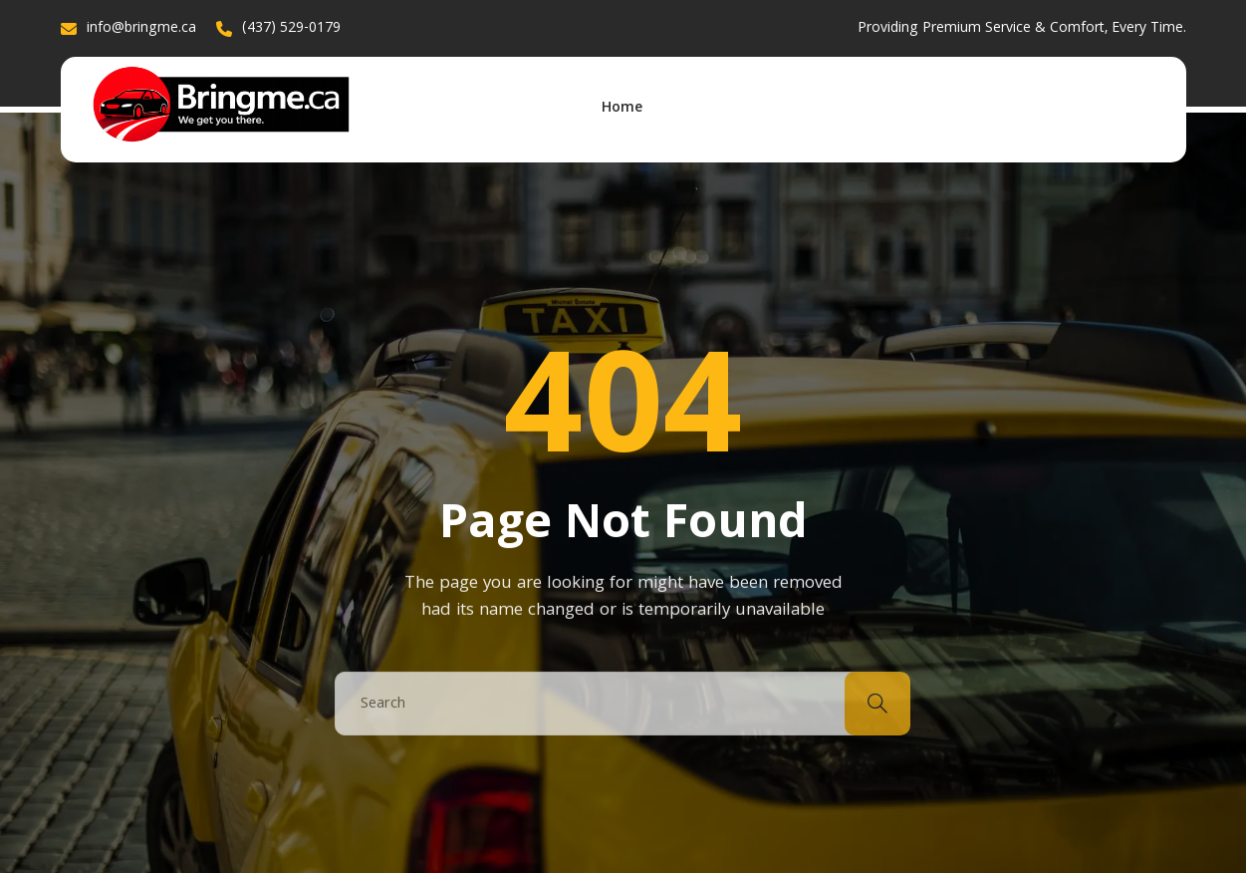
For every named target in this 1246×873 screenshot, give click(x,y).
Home (622, 109)
